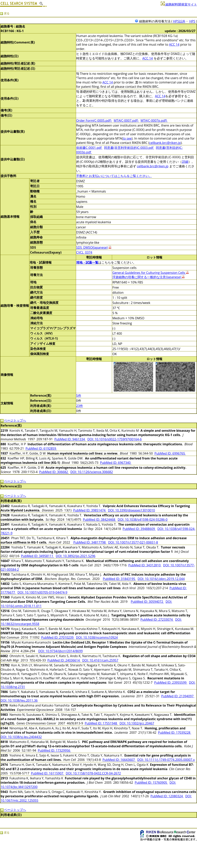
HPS (192, 21)
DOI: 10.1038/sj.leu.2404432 (21, 737)
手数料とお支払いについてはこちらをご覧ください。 (114, 176)
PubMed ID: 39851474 (89, 510)
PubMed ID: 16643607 (119, 760)
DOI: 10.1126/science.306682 (91, 472)
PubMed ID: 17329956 (54, 750)
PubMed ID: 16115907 (47, 773)
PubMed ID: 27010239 (57, 637)
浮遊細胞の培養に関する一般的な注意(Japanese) (148, 277)
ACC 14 (174, 44)
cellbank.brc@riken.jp (165, 143)
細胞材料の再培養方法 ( (154, 21)
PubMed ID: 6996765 (170, 453)
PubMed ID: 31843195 (119, 579)
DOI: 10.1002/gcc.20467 (137, 723)
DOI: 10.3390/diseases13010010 (131, 510)
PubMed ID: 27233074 (157, 619)
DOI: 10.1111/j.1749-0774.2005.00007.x (166, 760)
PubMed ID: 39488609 (139, 529)
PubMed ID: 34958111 (37, 556)
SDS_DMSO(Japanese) (92, 247)
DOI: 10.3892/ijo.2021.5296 (75, 556)
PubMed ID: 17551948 (101, 723)
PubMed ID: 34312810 (144, 565)
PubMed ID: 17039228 (174, 732)
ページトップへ (13, 420)
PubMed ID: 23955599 (170, 682)
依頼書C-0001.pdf (89, 147)
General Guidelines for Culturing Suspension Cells (150, 272)
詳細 (185, 161)
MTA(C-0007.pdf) (126, 120)
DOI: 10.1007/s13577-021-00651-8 (133, 542)
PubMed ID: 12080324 (167, 796)
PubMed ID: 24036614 (64, 660)
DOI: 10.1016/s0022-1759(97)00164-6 (114, 439)
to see (127, 138)
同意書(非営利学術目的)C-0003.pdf (129, 147)
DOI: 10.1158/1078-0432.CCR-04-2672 (93, 773)
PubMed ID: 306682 (54, 472)
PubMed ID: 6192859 (41, 448)
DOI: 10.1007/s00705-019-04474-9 (42, 592)
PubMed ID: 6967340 (115, 462)
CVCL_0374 (84, 252)
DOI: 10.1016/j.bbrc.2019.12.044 (161, 579)
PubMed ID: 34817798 (89, 542)
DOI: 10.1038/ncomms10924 (97, 637)
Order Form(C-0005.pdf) (94, 120)
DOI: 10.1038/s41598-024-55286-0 (142, 519)
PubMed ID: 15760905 (151, 782)
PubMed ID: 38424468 (99, 519)
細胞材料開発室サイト (179, 4)
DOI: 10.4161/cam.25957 (100, 660)
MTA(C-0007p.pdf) (154, 120)
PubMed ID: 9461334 (70, 439)
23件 (79, 406)
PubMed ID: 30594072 (147, 601)
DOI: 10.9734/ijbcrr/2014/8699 (60, 651)
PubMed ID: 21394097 (177, 696)
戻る (4, 13)
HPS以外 (179, 21)
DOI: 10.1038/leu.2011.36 (19, 700)
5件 (78, 395)
